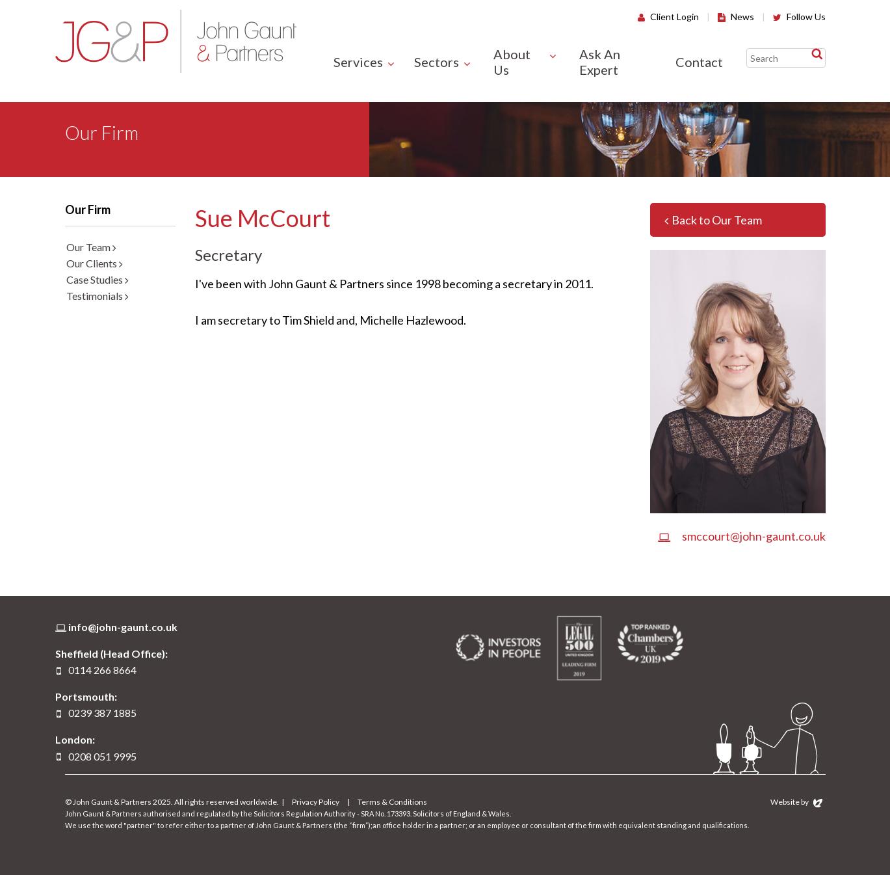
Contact (699, 62)
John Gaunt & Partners (175, 41)
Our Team (91, 247)
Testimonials (97, 295)
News (736, 16)
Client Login (668, 16)
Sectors (436, 62)
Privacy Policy (315, 802)
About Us (511, 61)
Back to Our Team (713, 220)
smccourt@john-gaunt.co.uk (742, 536)
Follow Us (799, 16)
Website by (796, 802)
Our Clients (94, 263)
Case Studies (97, 279)
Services (358, 62)
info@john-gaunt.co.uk (122, 627)
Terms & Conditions (392, 802)
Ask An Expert (599, 61)
